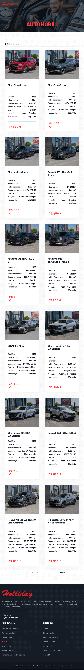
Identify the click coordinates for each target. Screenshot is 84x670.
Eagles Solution (66, 666)
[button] (80, 4)
